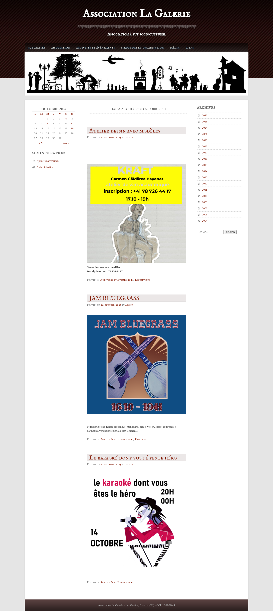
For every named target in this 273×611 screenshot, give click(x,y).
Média (174, 47)
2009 (204, 202)
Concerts (141, 439)
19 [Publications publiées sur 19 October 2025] (72, 128)
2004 (204, 220)
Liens (190, 47)
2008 (204, 208)
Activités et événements (95, 47)
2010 (204, 195)
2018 (204, 146)
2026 (204, 115)
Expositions (142, 280)
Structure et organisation (142, 47)
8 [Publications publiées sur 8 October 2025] (47, 123)
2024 (204, 127)
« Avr (42, 143)
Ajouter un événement (48, 160)
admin (129, 137)
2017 (204, 152)
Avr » (66, 143)
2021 (204, 134)
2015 (204, 164)
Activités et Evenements (117, 280)
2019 (204, 140)
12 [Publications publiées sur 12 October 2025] (72, 123)
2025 (204, 121)
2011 (204, 189)
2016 (204, 158)
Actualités (36, 47)
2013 (204, 177)
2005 (204, 214)
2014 (204, 171)
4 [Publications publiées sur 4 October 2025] (66, 118)
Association (60, 47)
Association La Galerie (136, 14)
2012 (204, 183)
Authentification (45, 167)
